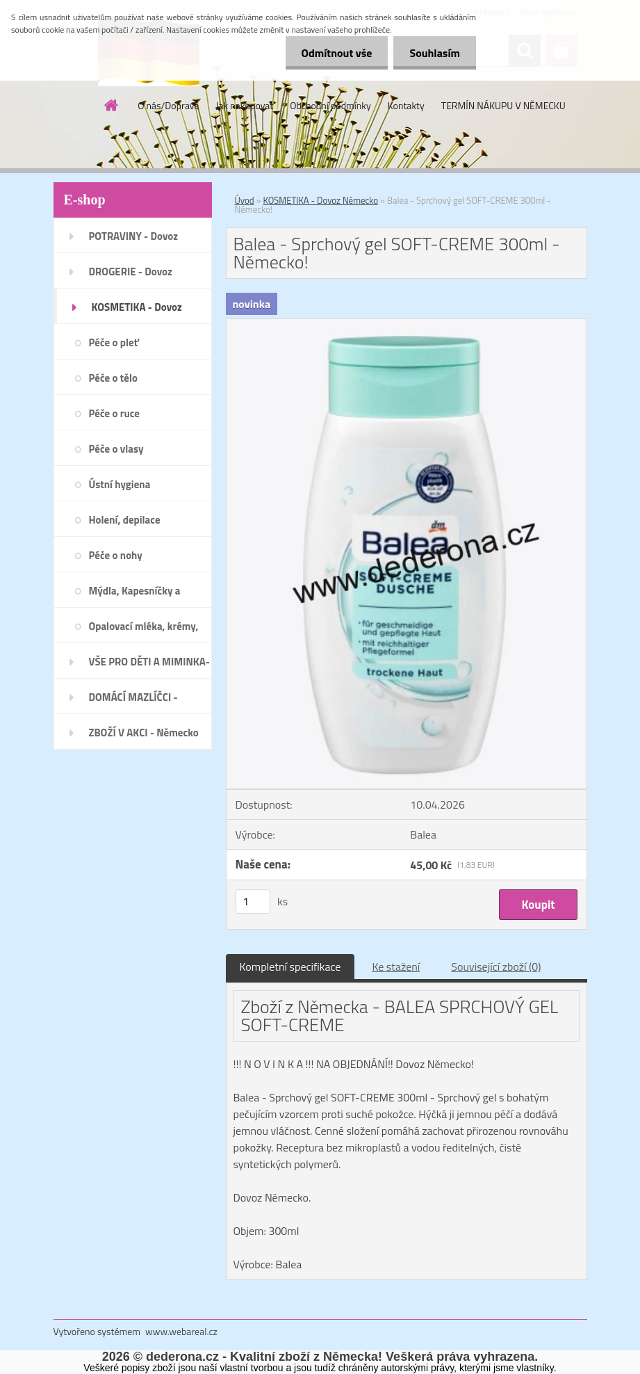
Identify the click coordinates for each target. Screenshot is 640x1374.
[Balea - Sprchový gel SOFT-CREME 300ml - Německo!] (406, 324)
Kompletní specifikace (290, 966)
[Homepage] (112, 105)
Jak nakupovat (244, 105)
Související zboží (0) (496, 966)
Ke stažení (396, 966)
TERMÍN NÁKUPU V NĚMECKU (503, 105)
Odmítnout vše (332, 53)
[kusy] (253, 901)
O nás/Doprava (168, 105)
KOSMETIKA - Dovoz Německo (321, 200)
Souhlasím (433, 53)
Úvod (244, 200)
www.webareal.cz (181, 1331)
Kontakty (406, 105)
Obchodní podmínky (330, 105)
